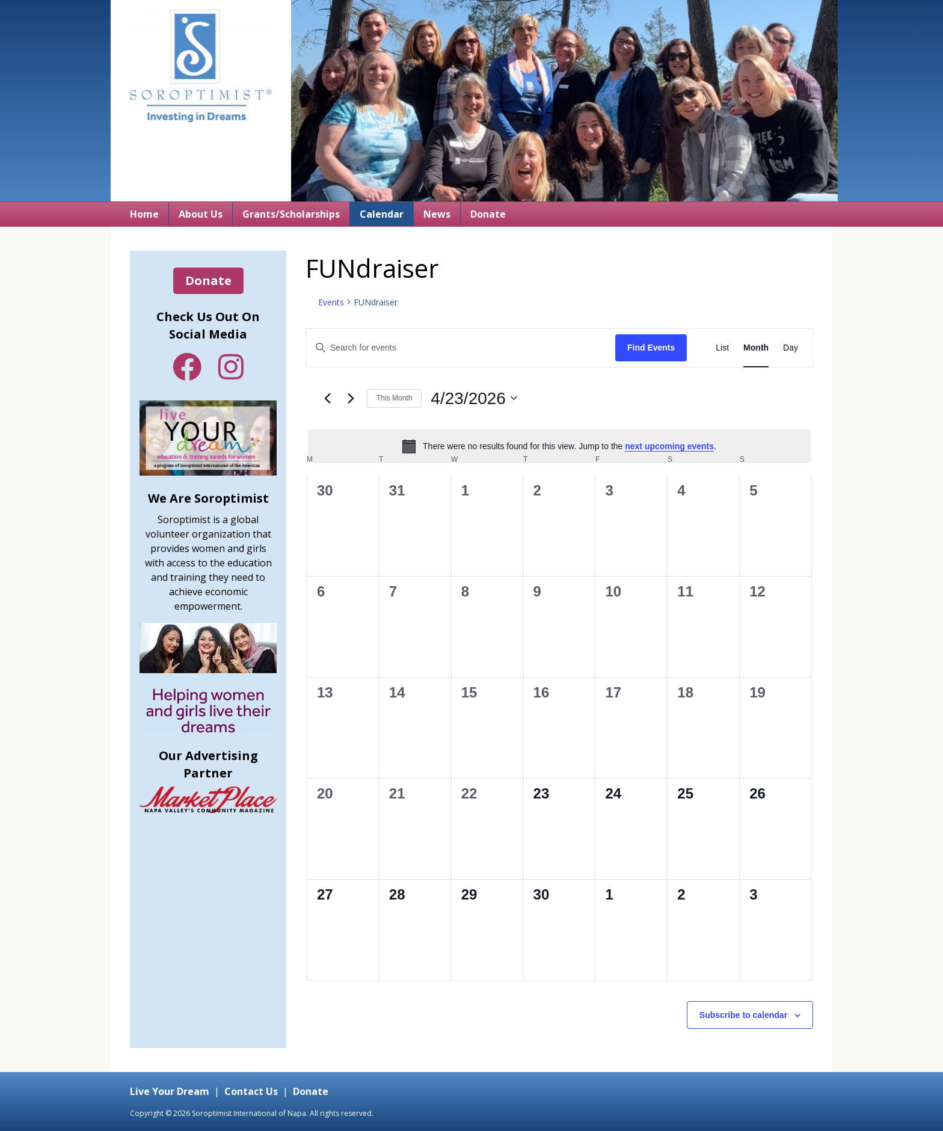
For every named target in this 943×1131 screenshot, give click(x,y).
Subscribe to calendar (743, 1015)
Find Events (651, 347)
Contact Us (251, 1091)
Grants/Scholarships (291, 214)
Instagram (231, 366)
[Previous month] (327, 398)
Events (331, 302)
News (436, 214)
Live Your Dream (169, 1091)
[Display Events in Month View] (756, 348)
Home (144, 214)
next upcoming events (669, 446)
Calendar (382, 214)
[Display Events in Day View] (790, 348)
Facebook (187, 366)
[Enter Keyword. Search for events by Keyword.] (460, 348)
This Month (394, 398)
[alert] (559, 446)
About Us (201, 214)
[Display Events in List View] (722, 348)
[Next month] (350, 398)
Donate (488, 214)
